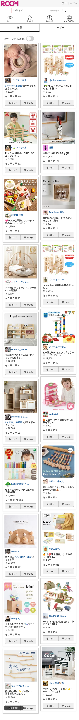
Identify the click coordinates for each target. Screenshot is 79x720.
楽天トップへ (70, 3)
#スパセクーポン (23, 557)
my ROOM (69, 18)
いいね (30, 103)
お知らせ (49, 18)
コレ (14, 103)
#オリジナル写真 (13, 86)
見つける (30, 18)
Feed (10, 18)
